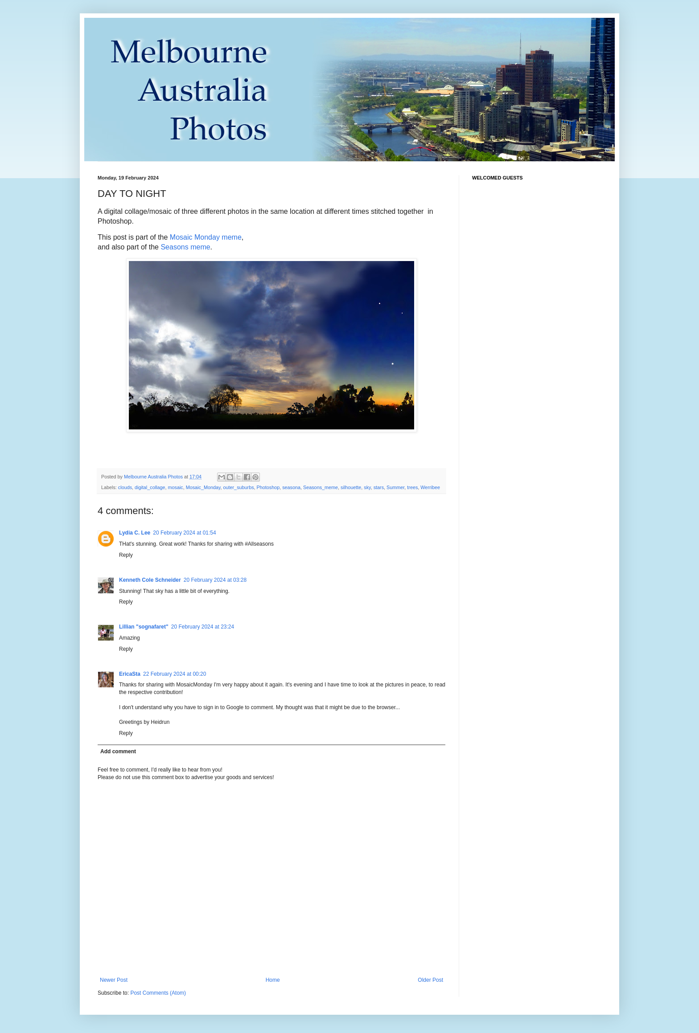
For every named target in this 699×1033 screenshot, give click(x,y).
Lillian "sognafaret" (144, 627)
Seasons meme (185, 247)
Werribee (430, 487)
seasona (291, 487)
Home (273, 980)
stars (379, 487)
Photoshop (268, 487)
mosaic (175, 487)
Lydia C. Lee (134, 533)
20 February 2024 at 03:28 (215, 580)
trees (412, 487)
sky (367, 487)
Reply (126, 555)
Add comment (118, 751)
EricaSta (129, 674)
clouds (125, 487)
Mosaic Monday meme (206, 237)
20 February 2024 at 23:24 (202, 627)
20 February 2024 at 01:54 (184, 533)
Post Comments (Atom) (158, 993)
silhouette (351, 487)
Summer (395, 487)
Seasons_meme (320, 487)
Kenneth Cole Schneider (150, 580)
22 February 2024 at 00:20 (174, 674)
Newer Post (113, 980)
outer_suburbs (238, 487)
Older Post (430, 980)
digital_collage (150, 487)
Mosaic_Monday (203, 487)
